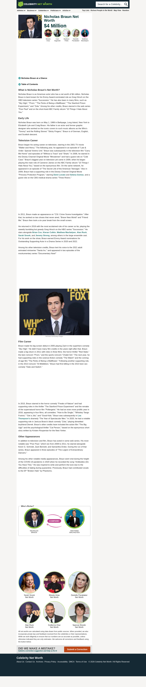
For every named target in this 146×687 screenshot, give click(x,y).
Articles (67, 10)
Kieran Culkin (49, 232)
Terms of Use (81, 662)
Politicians (56, 10)
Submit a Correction (77, 649)
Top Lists (85, 10)
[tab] (54, 78)
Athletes (21, 10)
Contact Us (30, 662)
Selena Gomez (77, 175)
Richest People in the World (101, 10)
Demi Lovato (60, 175)
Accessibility (62, 662)
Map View (117, 10)
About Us (20, 662)
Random (125, 10)
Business (32, 10)
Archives (39, 662)
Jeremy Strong (43, 235)
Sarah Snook (24, 235)
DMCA (71, 662)
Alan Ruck (82, 232)
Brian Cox (37, 232)
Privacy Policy (50, 662)
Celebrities (43, 10)
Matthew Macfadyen (66, 232)
